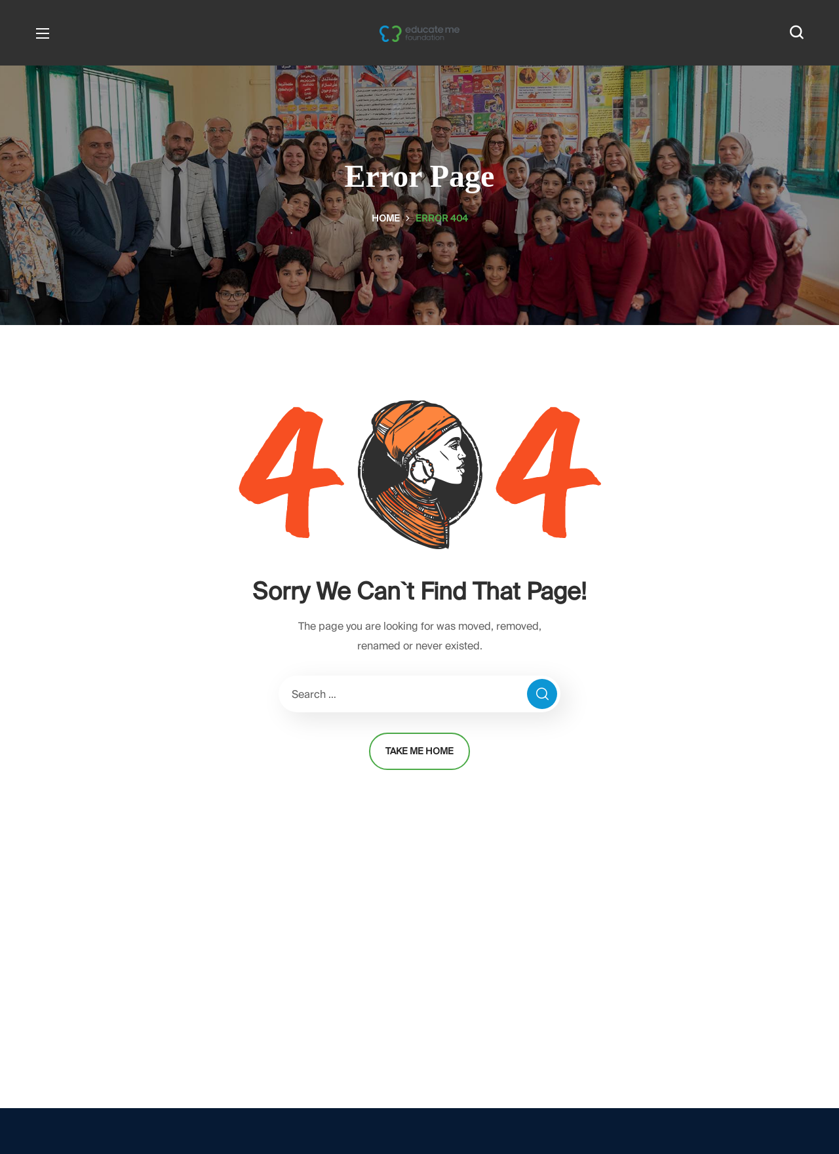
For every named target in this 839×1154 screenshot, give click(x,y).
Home (386, 218)
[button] (796, 33)
